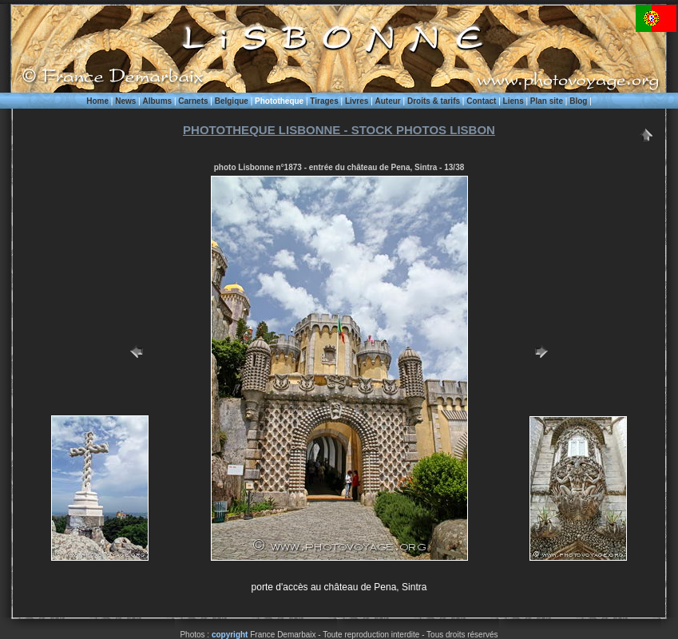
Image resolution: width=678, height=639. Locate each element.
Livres (356, 101)
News (125, 101)
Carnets (193, 101)
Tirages (324, 101)
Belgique (231, 101)
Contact (481, 101)
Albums (157, 101)
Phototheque (279, 101)
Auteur (388, 101)
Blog (578, 101)
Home (97, 101)
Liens (513, 101)
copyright (230, 634)
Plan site (546, 101)
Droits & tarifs (433, 101)
